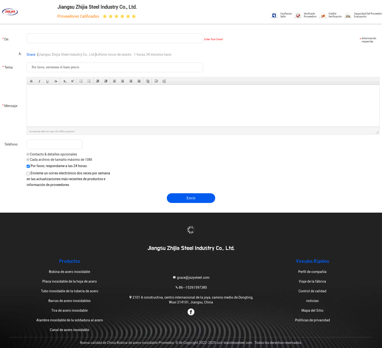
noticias (312, 301)
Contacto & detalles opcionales (52, 154)
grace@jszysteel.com (190, 277)
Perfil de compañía (312, 272)
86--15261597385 (191, 287)
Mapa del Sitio (312, 310)
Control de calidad (312, 291)
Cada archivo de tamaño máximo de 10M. (60, 160)
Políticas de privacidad (312, 320)
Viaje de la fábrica (312, 281)
